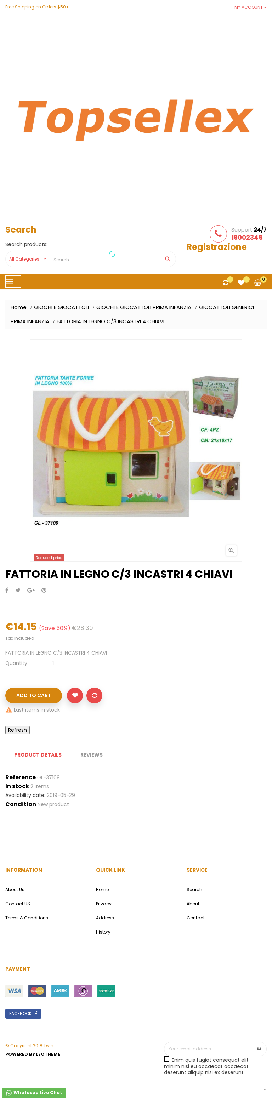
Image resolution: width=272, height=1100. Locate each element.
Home (102, 890)
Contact (196, 918)
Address (105, 918)
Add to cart (33, 695)
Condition (20, 804)
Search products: (26, 244)
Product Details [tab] (38, 754)
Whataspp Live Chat (33, 1092)
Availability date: (25, 795)
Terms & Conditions (26, 918)
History (103, 932)
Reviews (91, 754)
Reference (20, 777)
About (193, 904)
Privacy (104, 904)
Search (194, 890)
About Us (14, 890)
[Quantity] (53, 663)
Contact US (17, 904)
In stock (17, 786)
